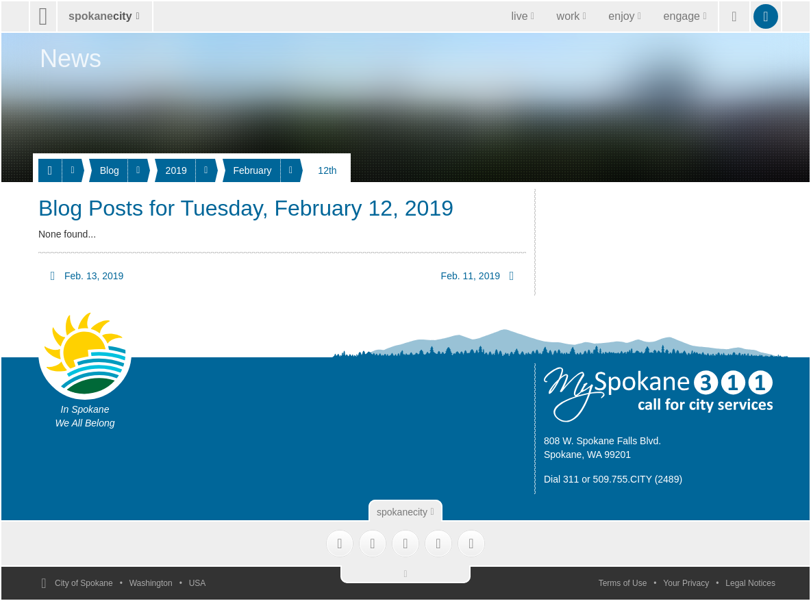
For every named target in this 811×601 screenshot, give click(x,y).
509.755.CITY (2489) (638, 479)
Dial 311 (561, 479)
